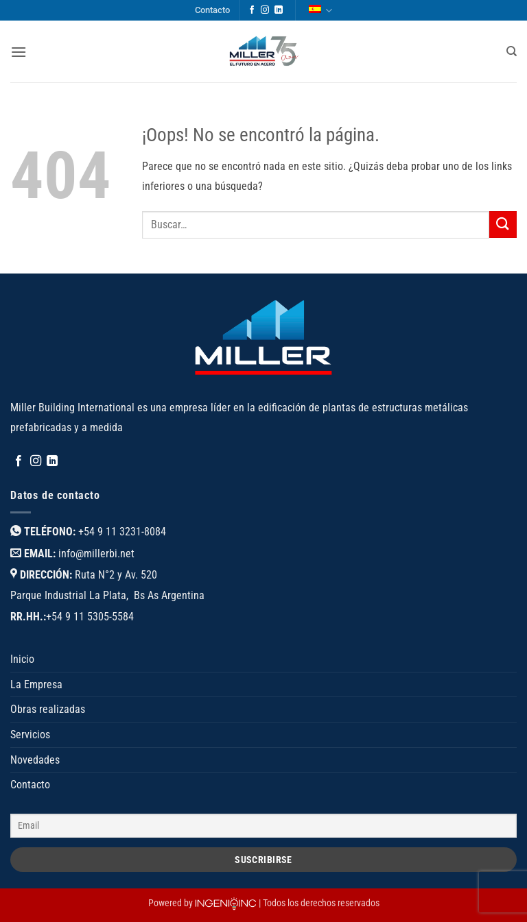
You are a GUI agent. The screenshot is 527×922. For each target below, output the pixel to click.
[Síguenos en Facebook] (252, 10)
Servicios (30, 734)
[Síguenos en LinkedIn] (278, 10)
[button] (18, 52)
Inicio (22, 659)
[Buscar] (511, 51)
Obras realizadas (47, 709)
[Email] (263, 826)
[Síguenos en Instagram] (265, 10)
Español (320, 10)
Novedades (35, 759)
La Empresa (36, 684)
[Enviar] (503, 224)
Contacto (212, 10)
